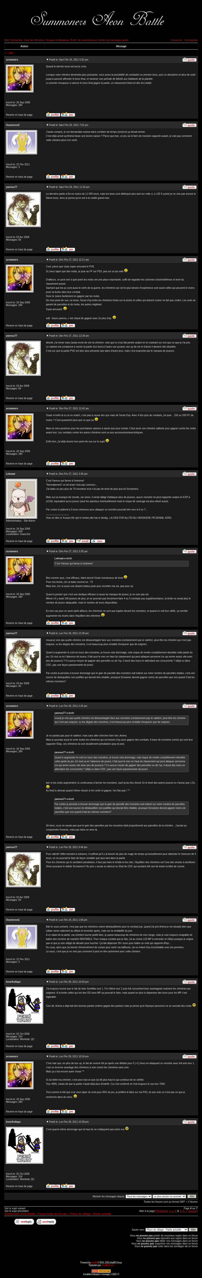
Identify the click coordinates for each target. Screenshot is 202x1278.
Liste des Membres (34, 40)
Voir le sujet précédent (17, 1211)
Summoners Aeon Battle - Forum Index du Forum (36, 1213)
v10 (10, 53)
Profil (73, 40)
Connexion (176, 40)
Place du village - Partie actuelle (91, 1213)
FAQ (6, 40)
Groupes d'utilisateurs (57, 40)
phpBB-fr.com (108, 1265)
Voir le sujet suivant (15, 1208)
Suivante (193, 1211)
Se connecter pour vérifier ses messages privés (103, 40)
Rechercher (16, 40)
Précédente (161, 1211)
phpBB (94, 1262)
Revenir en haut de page (19, 115)
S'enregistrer (191, 40)
